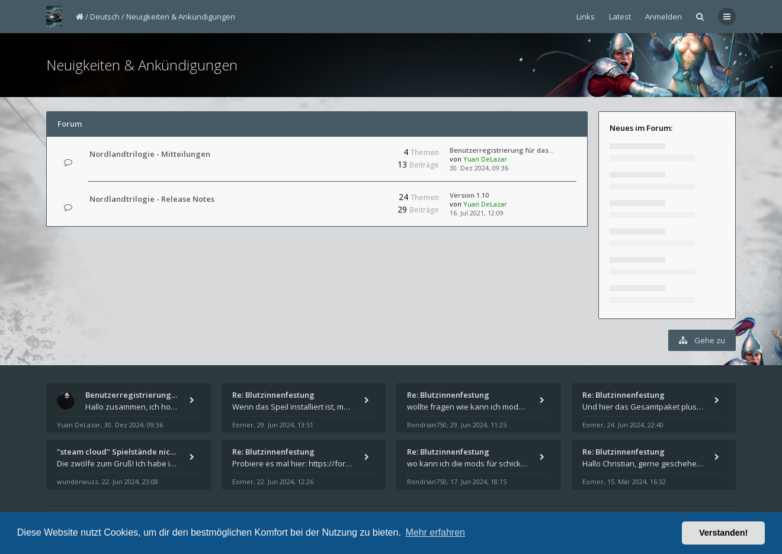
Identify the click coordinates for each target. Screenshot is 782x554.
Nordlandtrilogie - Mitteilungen (149, 154)
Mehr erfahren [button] (435, 532)
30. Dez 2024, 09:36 (479, 167)
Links (585, 16)
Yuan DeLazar (485, 158)
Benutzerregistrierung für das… (502, 150)
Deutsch (105, 16)
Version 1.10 (469, 195)
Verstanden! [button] (723, 532)
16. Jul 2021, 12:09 (477, 212)
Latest (620, 16)
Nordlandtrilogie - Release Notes (151, 199)
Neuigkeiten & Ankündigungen (180, 16)
